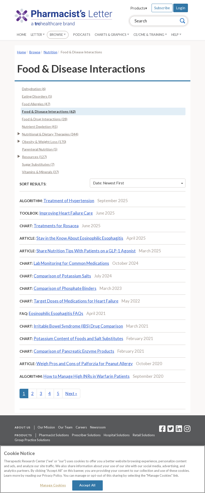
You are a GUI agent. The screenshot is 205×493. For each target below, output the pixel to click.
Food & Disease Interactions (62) (49, 111)
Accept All (87, 485)
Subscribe (162, 8)
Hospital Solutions (117, 435)
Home (21, 35)
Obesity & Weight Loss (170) (44, 142)
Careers (81, 427)
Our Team (65, 427)
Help (176, 35)
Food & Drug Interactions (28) (44, 119)
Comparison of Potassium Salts (62, 275)
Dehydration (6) (34, 89)
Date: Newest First (138, 183)
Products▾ (138, 8)
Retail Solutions (144, 435)
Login (180, 8)
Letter (38, 35)
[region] (102, 469)
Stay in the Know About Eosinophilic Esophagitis (79, 238)
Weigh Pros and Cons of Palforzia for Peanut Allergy (84, 363)
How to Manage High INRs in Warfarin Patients (86, 376)
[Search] (182, 21)
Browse (58, 35)
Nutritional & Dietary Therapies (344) (50, 134)
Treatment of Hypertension (68, 200)
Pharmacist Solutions (54, 435)
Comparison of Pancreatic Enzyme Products (74, 351)
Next (71, 393)
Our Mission (46, 427)
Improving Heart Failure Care (66, 213)
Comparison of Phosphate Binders (65, 288)
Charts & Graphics (112, 35)
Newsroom (98, 427)
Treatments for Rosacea (56, 225)
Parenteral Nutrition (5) (39, 149)
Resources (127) (34, 157)
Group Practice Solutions (32, 440)
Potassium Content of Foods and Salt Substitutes (78, 338)
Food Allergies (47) (36, 104)
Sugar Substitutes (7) (38, 164)
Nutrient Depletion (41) (40, 126)
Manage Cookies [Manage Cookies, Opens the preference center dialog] (53, 485)
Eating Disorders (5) (37, 96)
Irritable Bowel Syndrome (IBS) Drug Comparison (78, 326)
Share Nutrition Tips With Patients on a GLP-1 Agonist (86, 250)
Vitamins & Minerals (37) (40, 172)
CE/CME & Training (150, 35)
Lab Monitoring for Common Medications (71, 263)
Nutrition (50, 52)
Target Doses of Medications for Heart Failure (76, 300)
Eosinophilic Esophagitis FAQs (56, 313)
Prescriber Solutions (86, 435)
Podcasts (81, 35)
